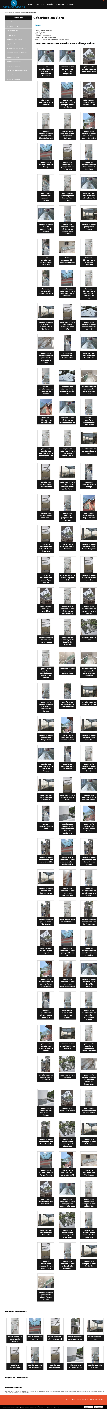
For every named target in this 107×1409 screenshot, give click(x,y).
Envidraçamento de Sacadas (15, 39)
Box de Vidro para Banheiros (15, 22)
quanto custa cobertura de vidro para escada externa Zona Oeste (46, 357)
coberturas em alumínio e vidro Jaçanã (46, 951)
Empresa (40, 4)
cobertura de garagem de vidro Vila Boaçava (89, 1142)
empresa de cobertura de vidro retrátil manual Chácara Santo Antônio (67, 229)
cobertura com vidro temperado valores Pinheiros (89, 355)
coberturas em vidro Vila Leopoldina (45, 609)
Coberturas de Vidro (12, 26)
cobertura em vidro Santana (67, 1076)
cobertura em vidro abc (95, 1338)
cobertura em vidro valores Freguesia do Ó (67, 578)
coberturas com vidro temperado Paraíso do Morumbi (67, 641)
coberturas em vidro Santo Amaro (67, 1109)
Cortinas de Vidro (12, 35)
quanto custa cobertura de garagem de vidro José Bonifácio (89, 1202)
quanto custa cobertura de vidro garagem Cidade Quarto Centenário (89, 134)
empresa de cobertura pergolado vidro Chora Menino (89, 421)
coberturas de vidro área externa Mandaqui (67, 546)
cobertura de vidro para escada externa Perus (67, 671)
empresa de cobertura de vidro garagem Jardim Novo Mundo (67, 103)
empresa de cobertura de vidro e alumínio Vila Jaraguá (46, 390)
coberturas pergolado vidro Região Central (67, 355)
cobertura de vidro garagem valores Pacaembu (46, 1077)
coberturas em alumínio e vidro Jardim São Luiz (89, 102)
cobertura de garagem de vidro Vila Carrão (89, 1264)
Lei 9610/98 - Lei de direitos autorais (20, 1392)
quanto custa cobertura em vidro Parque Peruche (46, 1173)
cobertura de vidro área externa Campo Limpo (46, 737)
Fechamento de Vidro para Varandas (17, 53)
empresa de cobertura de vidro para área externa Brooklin (89, 892)
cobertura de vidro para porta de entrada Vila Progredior (67, 70)
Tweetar (38, 25)
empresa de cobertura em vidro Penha (46, 826)
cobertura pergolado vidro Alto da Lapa (89, 1173)
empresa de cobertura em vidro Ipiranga (89, 484)
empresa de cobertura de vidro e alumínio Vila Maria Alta (67, 1265)
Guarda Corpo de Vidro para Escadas (17, 70)
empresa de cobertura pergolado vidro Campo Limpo (67, 516)
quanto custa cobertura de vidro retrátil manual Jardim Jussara (67, 610)
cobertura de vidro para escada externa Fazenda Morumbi (46, 1296)
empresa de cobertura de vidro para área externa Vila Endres (89, 952)
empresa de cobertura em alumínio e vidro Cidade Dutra (46, 1014)
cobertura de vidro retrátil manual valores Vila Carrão (67, 420)
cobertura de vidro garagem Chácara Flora (89, 451)
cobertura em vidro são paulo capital (55, 1338)
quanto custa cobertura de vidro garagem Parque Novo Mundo (46, 983)
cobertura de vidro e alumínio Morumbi (89, 703)
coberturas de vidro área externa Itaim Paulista (46, 1201)
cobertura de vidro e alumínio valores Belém (67, 797)
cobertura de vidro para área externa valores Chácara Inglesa (89, 861)
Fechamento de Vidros (13, 57)
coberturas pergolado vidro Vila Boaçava (67, 766)
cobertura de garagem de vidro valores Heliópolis (89, 797)
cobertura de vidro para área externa (75, 1338)
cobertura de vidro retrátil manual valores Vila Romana (89, 983)
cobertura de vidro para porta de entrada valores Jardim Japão (67, 485)
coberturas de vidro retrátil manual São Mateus (45, 197)
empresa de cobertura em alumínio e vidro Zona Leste (46, 261)
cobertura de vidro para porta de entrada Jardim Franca (46, 228)
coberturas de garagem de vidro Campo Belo (46, 102)
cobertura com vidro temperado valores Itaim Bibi (88, 196)
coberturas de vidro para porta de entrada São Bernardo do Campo (89, 293)
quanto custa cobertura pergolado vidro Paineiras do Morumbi (46, 673)
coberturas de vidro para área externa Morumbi (67, 1173)
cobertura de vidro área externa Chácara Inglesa (46, 891)
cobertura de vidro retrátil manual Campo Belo (89, 737)
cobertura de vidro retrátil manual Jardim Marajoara (89, 546)
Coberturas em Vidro (13, 30)
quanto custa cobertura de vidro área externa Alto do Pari (89, 325)
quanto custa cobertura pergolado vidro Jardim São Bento (89, 1047)
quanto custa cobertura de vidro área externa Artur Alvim (67, 390)
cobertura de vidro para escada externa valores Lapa (89, 390)
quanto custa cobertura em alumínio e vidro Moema (89, 827)
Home (30, 4)
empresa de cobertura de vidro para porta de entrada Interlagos (67, 1202)
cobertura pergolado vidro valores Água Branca (46, 579)
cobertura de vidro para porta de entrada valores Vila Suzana (46, 325)
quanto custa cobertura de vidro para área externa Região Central (67, 861)
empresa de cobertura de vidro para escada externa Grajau (67, 892)
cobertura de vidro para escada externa (15, 1339)
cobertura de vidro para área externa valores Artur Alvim (46, 860)
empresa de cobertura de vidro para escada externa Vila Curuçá (67, 983)
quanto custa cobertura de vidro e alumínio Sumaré (89, 69)
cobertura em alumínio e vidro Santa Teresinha (46, 484)
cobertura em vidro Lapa (89, 639)
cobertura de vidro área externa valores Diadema (46, 640)
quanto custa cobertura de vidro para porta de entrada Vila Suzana (89, 1015)
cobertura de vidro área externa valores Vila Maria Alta (67, 325)
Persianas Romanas (12, 75)
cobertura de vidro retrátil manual (35, 1366)
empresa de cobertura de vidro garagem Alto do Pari (67, 952)
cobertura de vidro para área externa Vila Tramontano (89, 922)
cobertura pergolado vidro (15, 1366)
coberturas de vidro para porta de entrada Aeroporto (89, 261)
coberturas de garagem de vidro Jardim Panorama (67, 704)
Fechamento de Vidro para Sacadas (17, 48)
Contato (70, 4)
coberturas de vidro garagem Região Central (89, 515)
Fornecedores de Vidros (13, 66)
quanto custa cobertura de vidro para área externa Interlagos (67, 292)
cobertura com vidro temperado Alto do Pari (46, 797)
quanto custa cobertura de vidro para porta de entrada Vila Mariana (46, 706)
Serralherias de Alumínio (14, 79)
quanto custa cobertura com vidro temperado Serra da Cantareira (67, 828)
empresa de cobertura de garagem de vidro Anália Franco (46, 1265)
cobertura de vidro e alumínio (95, 1366)
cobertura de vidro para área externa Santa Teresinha (46, 1142)
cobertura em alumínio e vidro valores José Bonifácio (67, 1014)
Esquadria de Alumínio (13, 44)
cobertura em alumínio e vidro (55, 1366)
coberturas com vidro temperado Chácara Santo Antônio (67, 197)
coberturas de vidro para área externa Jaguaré (67, 737)
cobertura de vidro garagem (35, 1338)
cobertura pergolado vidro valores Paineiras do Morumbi (45, 547)
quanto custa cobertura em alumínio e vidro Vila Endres (46, 1047)
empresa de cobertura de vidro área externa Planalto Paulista (46, 134)
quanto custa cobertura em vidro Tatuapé (46, 164)
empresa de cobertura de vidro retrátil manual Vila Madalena (89, 165)
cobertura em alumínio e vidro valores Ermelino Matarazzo (89, 1233)
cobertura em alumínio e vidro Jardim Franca (46, 515)
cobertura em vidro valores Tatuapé (67, 921)
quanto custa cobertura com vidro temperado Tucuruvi (46, 1111)
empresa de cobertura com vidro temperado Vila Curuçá (67, 1143)
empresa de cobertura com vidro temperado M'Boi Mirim (67, 1233)
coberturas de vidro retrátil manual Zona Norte (46, 291)
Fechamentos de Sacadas (14, 61)
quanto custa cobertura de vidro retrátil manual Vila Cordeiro (89, 767)
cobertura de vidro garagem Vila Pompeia (89, 227)
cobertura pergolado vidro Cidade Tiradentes (67, 260)
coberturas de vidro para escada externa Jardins (89, 1110)
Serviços (60, 4)
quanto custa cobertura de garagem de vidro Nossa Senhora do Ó (46, 453)
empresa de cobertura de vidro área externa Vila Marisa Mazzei (67, 452)
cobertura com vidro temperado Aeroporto (46, 1232)
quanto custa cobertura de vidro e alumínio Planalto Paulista (89, 610)
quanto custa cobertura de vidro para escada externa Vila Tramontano (89, 1079)
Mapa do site (99, 1399)
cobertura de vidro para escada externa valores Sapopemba (89, 672)
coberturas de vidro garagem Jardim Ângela (45, 420)
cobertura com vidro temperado (75, 1366)
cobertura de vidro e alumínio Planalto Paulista (67, 1046)
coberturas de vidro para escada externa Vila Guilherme (67, 134)
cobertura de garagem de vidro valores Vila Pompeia (46, 767)
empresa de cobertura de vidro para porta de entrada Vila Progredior (46, 71)
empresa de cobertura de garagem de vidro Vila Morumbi (67, 165)
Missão (50, 4)
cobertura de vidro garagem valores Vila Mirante (46, 922)
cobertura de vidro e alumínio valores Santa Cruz (89, 578)
